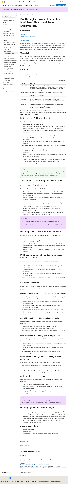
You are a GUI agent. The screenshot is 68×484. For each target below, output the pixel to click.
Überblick (23, 32)
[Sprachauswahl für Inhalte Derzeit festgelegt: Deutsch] (4, 478)
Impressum (3, 483)
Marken (9, 483)
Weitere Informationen (55, 436)
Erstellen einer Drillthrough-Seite (28, 36)
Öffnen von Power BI (61, 5)
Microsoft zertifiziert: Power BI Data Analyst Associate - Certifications (34, 464)
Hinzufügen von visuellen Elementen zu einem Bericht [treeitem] (9, 36)
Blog (22, 481)
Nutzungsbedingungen (56, 481)
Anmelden (64, 1)
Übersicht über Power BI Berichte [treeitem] (10, 26)
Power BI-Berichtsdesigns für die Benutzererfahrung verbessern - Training (35, 459)
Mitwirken (27, 481)
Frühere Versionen (15, 481)
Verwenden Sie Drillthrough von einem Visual (30, 38)
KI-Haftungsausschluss (5, 481)
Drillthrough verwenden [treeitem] (10, 53)
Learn (21, 14)
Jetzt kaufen (52, 5)
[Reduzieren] (16, 13)
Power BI (34, 14)
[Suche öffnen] (60, 2)
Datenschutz (33, 481)
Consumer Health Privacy (44, 481)
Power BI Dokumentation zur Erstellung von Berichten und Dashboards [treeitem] (8, 20)
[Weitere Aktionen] (65, 15)
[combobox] (9, 16)
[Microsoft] (2, 2)
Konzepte (23, 34)
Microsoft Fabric (27, 14)
